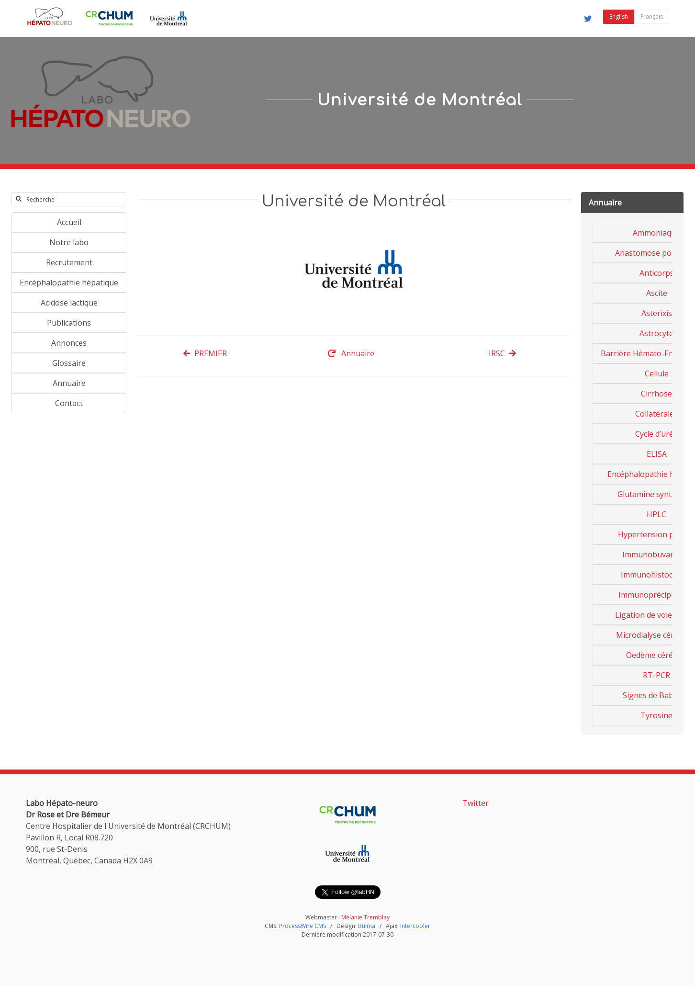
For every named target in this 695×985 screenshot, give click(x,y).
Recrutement (69, 262)
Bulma (366, 926)
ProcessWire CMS (302, 926)
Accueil (69, 222)
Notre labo (69, 242)
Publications (69, 322)
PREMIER (205, 353)
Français (651, 16)
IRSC (502, 353)
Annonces (69, 343)
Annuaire (69, 383)
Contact (69, 403)
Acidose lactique (69, 302)
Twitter (475, 803)
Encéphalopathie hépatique (69, 282)
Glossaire (69, 363)
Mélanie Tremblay (365, 917)
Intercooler (415, 926)
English (618, 16)
